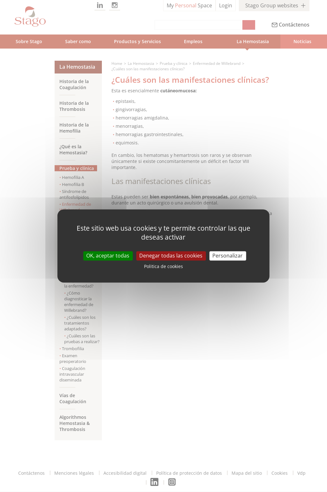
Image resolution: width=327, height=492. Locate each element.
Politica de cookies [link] (163, 267)
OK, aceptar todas (107, 255)
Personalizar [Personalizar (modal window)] (227, 255)
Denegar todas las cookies (170, 255)
